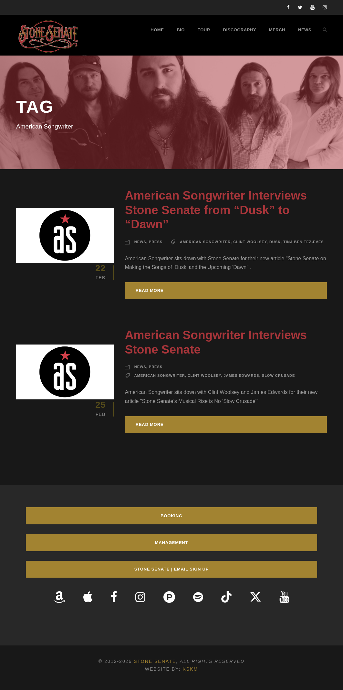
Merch (277, 29)
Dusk (275, 242)
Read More (150, 290)
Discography (239, 29)
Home (157, 29)
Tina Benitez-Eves (303, 242)
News (304, 29)
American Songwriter (205, 242)
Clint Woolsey (249, 242)
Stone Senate (155, 661)
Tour (204, 29)
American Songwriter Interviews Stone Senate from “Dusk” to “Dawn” (216, 210)
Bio (181, 29)
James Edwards (241, 375)
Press (155, 242)
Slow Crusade (278, 375)
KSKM (190, 669)
